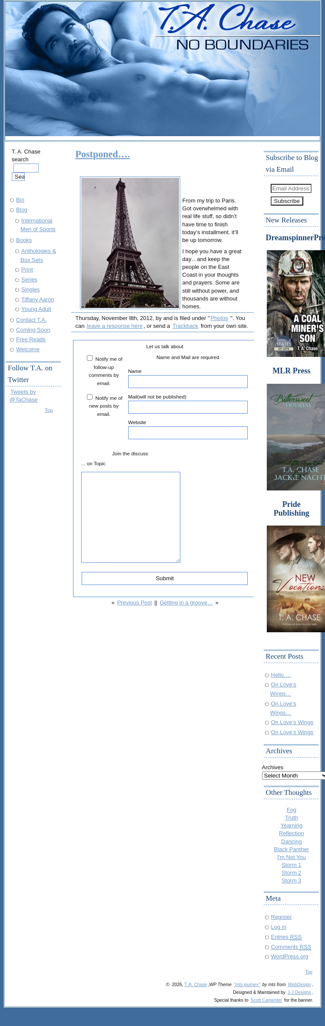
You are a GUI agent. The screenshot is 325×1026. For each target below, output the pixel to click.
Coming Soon (33, 330)
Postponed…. (103, 154)
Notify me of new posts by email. (106, 406)
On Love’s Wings (292, 722)
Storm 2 (291, 872)
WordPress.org (289, 956)
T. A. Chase (195, 984)
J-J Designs (299, 992)
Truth (291, 817)
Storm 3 (291, 880)
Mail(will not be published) (188, 404)
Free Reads (31, 339)
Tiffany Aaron (37, 299)
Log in (278, 927)
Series (29, 279)
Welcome (28, 349)
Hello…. (281, 675)
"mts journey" (247, 984)
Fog (291, 810)
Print (27, 269)
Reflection (291, 833)
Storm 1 (291, 865)
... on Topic (93, 463)
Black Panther (291, 849)
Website (188, 429)
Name (188, 378)
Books (24, 240)
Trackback (185, 326)
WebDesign (299, 984)
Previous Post (134, 602)
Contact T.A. (31, 320)
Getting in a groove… (186, 602)
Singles (30, 289)
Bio (20, 199)
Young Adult (36, 309)
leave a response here (115, 326)
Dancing (291, 841)
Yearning (292, 825)
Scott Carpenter (266, 1000)
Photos (219, 318)
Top (49, 410)
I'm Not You (291, 857)
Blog (21, 209)
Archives (273, 767)
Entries (286, 937)
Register (281, 917)
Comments (291, 947)
